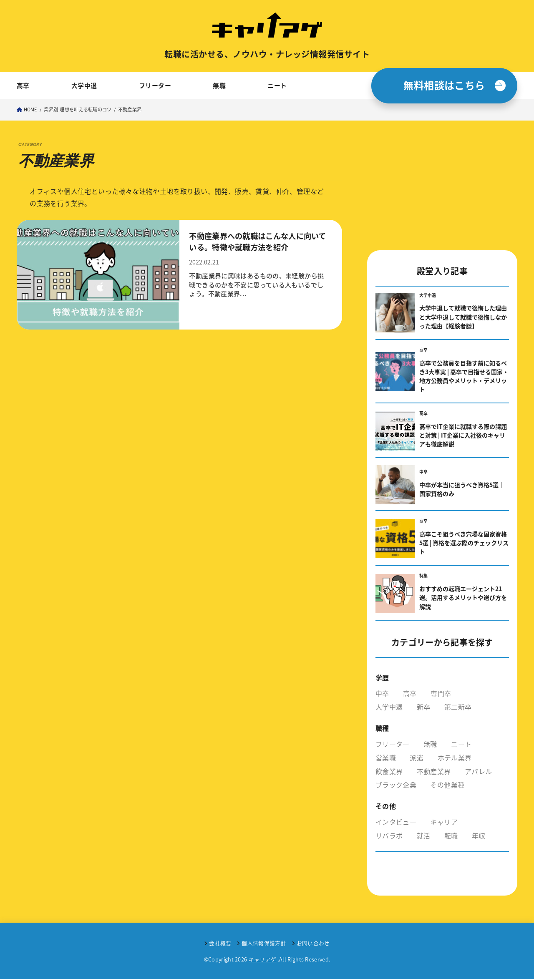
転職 (451, 836)
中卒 (382, 693)
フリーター (155, 85)
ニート (277, 85)
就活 (424, 836)
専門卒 (441, 693)
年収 (479, 836)
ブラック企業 (395, 785)
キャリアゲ (263, 959)
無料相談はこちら (444, 85)
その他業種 (447, 785)
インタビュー (395, 822)
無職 (219, 85)
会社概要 (220, 943)
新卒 (424, 707)
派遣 (416, 757)
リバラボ (389, 836)
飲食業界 (389, 771)
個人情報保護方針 (264, 943)
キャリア (443, 822)
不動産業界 (434, 771)
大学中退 (84, 85)
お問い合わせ (313, 943)
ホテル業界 (455, 757)
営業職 (385, 757)
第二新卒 (457, 707)
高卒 (23, 85)
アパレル (478, 771)
